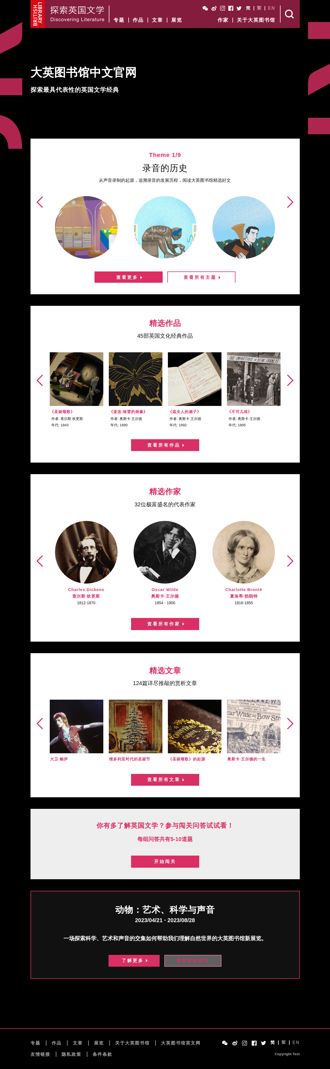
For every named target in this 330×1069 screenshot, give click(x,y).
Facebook (230, 8)
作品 (138, 20)
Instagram (222, 8)
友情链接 (40, 1054)
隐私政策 (71, 1054)
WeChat (205, 8)
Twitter (239, 8)
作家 (223, 20)
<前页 (41, 225)
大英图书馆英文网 (181, 1043)
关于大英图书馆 (256, 20)
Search (290, 14)
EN (271, 8)
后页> (289, 225)
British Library (37, 14)
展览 (176, 20)
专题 (118, 20)
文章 (157, 20)
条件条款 (102, 1054)
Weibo (214, 8)
